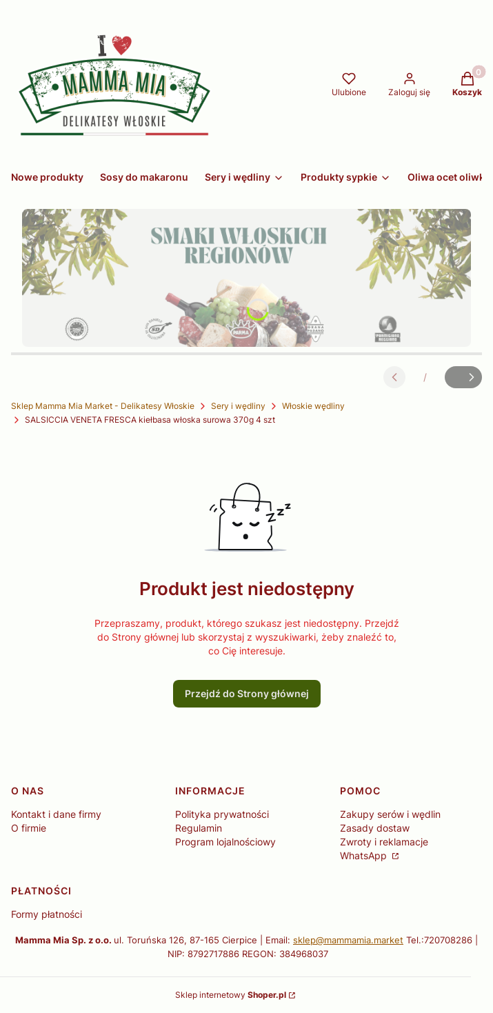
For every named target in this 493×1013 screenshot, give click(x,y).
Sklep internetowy (230, 995)
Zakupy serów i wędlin (390, 814)
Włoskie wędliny (313, 406)
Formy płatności (46, 914)
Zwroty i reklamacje (384, 841)
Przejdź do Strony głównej (247, 693)
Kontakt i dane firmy (56, 814)
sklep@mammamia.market (348, 939)
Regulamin (198, 828)
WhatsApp (365, 855)
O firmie (28, 828)
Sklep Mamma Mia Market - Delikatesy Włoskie (102, 406)
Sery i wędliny (238, 406)
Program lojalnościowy (225, 841)
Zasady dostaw (375, 828)
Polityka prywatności (222, 814)
